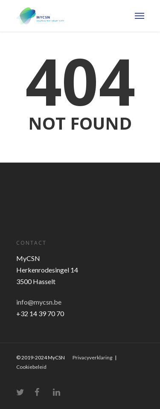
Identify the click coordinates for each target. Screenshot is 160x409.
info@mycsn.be (38, 302)
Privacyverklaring (92, 357)
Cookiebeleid (31, 367)
